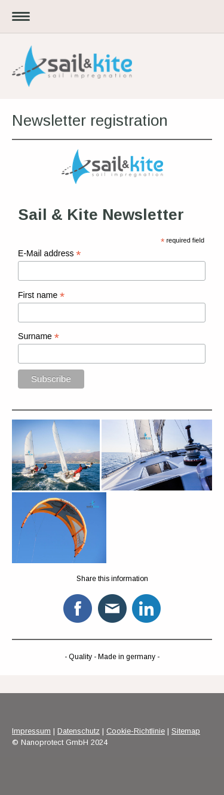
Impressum (31, 730)
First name (41, 295)
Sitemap (185, 730)
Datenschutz (78, 730)
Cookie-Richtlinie (135, 730)
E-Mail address (49, 253)
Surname (38, 336)
